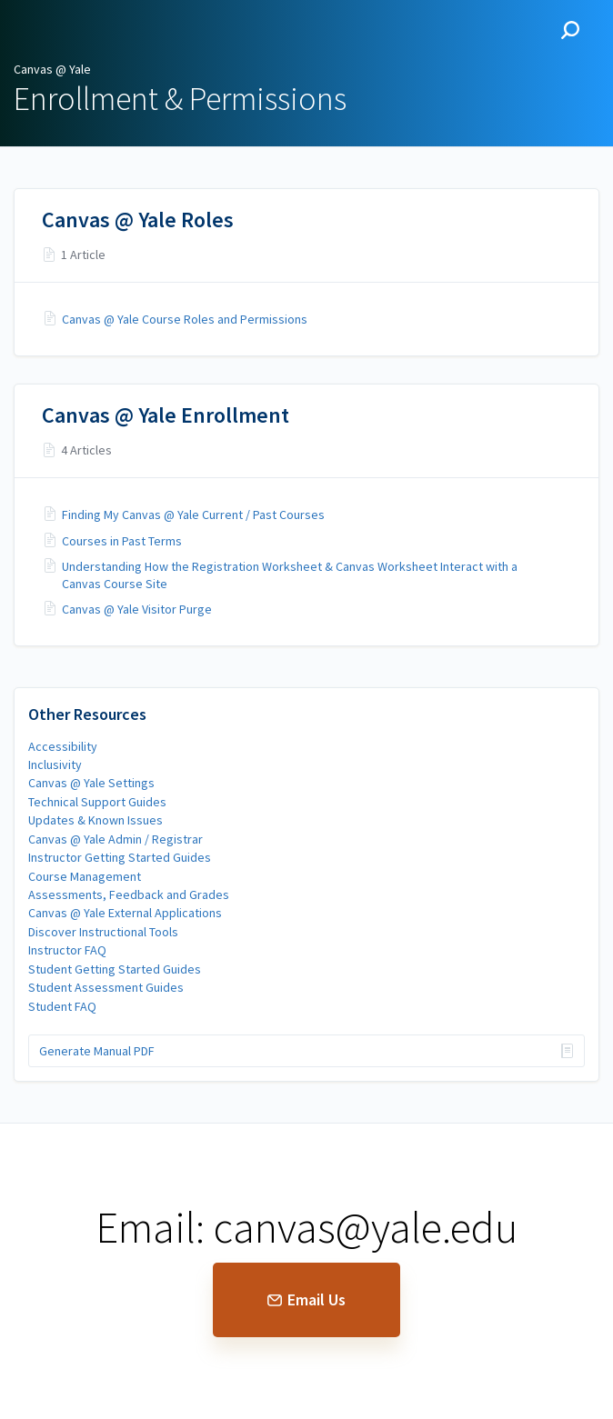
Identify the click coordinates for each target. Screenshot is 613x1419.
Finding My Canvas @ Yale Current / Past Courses (193, 514)
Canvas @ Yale (52, 69)
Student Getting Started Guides (114, 969)
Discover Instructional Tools (103, 932)
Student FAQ (62, 1006)
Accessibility (62, 746)
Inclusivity (55, 764)
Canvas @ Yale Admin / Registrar (115, 839)
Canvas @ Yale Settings (91, 782)
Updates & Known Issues (95, 820)
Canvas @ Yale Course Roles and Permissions (184, 319)
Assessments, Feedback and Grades (128, 894)
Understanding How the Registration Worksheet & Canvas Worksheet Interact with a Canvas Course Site (290, 574)
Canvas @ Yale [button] (79, 30)
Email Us (306, 1299)
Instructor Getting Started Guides (119, 857)
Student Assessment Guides (106, 987)
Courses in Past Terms (122, 541)
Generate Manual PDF (97, 1051)
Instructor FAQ (67, 950)
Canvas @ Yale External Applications (125, 912)
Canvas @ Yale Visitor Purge (137, 609)
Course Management (84, 876)
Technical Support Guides (97, 802)
